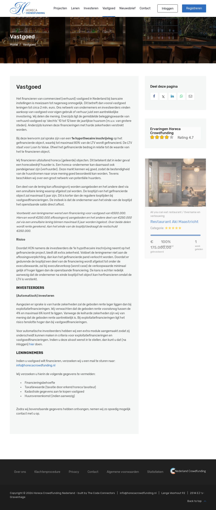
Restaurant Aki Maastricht (174, 223)
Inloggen (167, 8)
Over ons (20, 472)
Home (14, 44)
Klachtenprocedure (47, 472)
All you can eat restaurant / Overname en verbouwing (175, 215)
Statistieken (155, 472)
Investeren (91, 8)
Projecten (60, 8)
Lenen (75, 8)
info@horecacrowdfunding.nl (35, 365)
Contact (145, 8)
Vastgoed (109, 8)
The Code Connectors (101, 493)
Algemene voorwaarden (123, 472)
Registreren (194, 8)
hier (31, 344)
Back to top (196, 501)
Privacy (74, 472)
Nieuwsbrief (127, 8)
